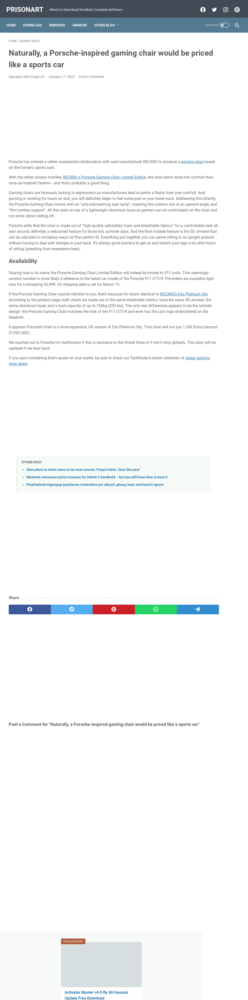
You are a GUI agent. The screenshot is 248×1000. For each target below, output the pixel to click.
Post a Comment (91, 79)
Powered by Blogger (116, 992)
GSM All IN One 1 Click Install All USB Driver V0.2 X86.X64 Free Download (209, 153)
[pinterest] (85, 651)
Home (13, 25)
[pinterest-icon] (234, 9)
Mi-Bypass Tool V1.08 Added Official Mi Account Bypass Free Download (209, 252)
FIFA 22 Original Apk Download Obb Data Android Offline (208, 188)
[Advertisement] (86, 122)
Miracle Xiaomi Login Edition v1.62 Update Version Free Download (208, 379)
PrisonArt (27, 5)
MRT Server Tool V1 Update (208, 280)
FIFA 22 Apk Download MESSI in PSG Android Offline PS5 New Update (210, 310)
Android (82, 25)
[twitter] (54, 651)
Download (35, 25)
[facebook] (24, 651)
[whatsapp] (116, 651)
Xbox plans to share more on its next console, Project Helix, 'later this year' (83, 501)
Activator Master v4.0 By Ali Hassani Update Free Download (208, 89)
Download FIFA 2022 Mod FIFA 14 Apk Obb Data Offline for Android (209, 345)
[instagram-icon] (222, 9)
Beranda (124, 983)
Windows (60, 25)
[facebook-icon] (200, 9)
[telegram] (147, 651)
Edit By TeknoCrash (146, 992)
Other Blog (107, 25)
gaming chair (38, 170)
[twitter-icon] (211, 9)
